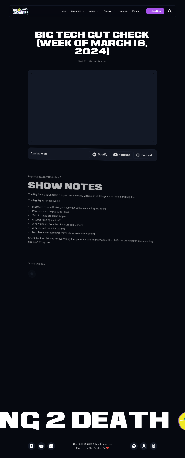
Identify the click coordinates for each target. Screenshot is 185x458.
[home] (20, 11)
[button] (77, 11)
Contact (123, 11)
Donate (135, 11)
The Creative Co (97, 448)
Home (63, 11)
